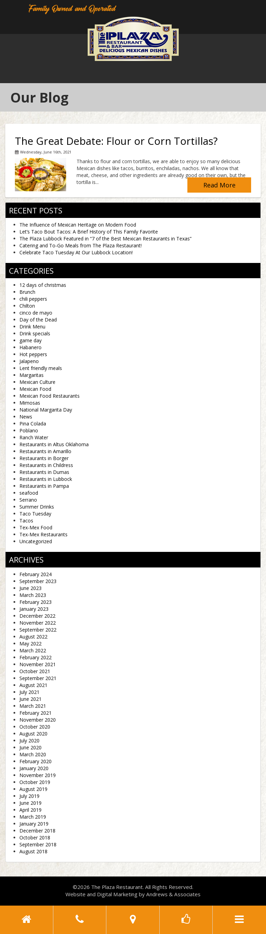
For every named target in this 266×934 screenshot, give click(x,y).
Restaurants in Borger (44, 458)
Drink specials (34, 333)
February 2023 (35, 602)
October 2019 (34, 782)
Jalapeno (29, 361)
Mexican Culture (37, 382)
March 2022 (32, 650)
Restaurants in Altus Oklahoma (54, 444)
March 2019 (32, 816)
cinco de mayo (35, 312)
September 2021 (37, 678)
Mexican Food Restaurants (49, 396)
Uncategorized (35, 541)
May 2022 (30, 643)
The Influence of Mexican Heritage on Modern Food (77, 224)
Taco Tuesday (35, 513)
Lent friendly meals (40, 368)
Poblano (28, 430)
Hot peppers (33, 354)
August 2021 (33, 685)
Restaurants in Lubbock (45, 479)
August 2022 (33, 636)
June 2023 (30, 588)
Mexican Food (35, 389)
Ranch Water (33, 437)
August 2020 (33, 733)
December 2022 (37, 616)
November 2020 (37, 719)
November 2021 (37, 664)
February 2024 (35, 574)
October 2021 (34, 671)
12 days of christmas (42, 285)
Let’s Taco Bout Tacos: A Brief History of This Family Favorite (88, 231)
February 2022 (35, 657)
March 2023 (32, 595)
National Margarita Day (45, 409)
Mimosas (29, 402)
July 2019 (29, 796)
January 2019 (33, 823)
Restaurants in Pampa (44, 486)
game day (30, 340)
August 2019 (33, 789)
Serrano (28, 499)
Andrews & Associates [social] (173, 894)
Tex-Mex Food (35, 527)
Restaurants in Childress (46, 465)
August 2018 (33, 851)
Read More (219, 185)
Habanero (30, 347)
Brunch (27, 292)
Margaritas (31, 375)
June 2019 (30, 803)
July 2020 (29, 740)
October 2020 (34, 726)
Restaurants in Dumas (44, 472)
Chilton (27, 305)
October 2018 (34, 837)
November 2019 (37, 775)
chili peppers (33, 299)
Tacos (26, 520)
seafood (28, 493)
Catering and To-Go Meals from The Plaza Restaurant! (80, 245)
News (25, 416)
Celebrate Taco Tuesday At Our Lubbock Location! (76, 252)
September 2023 (37, 581)
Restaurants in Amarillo (45, 451)
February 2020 (35, 761)
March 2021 (32, 706)
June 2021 (30, 699)
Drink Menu (32, 326)
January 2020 (33, 768)
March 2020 (32, 754)
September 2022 (37, 629)
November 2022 (37, 622)
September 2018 (37, 844)
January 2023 (33, 609)
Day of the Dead (38, 319)
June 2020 (30, 747)
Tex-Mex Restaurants (43, 534)
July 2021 (29, 692)
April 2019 (30, 810)
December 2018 (37, 830)
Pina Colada (32, 423)
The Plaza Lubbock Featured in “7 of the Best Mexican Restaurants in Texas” (105, 238)
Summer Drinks (36, 506)
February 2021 (35, 713)
